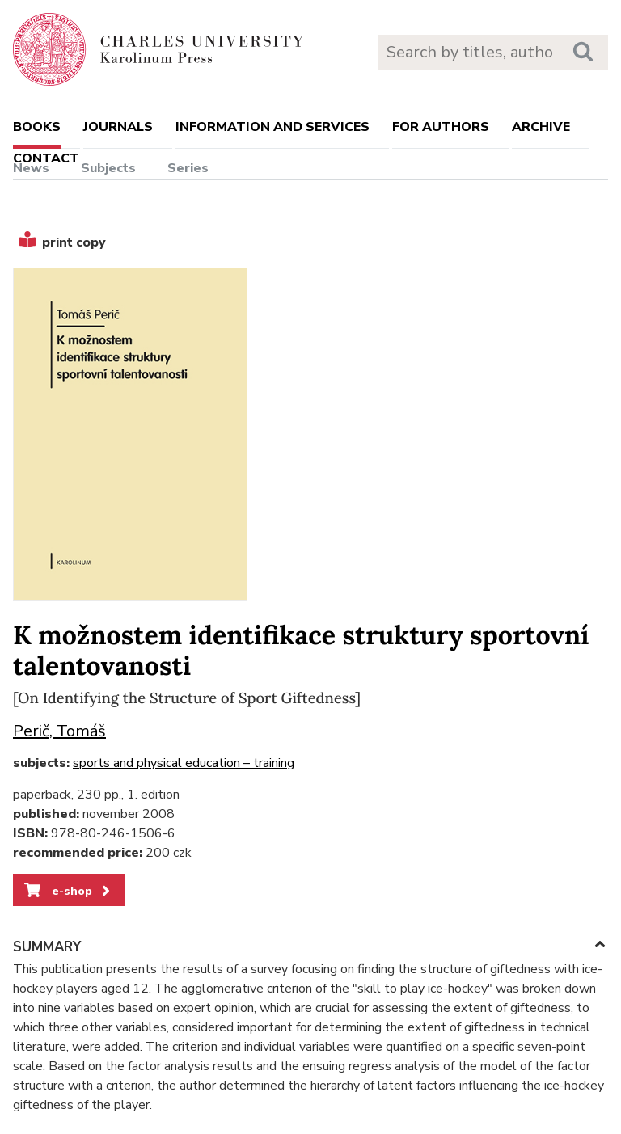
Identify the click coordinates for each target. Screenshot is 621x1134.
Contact (46, 158)
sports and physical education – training (183, 763)
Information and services (272, 127)
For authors (440, 127)
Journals (118, 127)
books (37, 127)
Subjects (108, 168)
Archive (541, 127)
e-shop (68, 891)
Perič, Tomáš (59, 731)
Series (188, 168)
